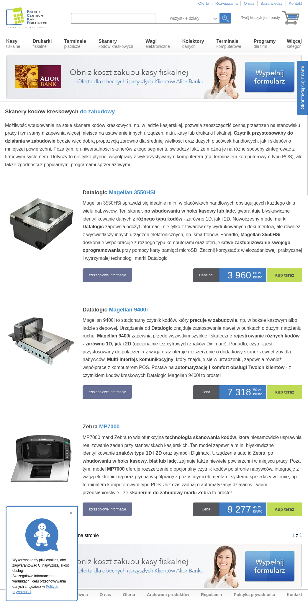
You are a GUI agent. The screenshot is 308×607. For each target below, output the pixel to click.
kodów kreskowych (116, 44)
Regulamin (211, 594)
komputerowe (229, 44)
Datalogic (119, 192)
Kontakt (295, 3)
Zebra (101, 426)
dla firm (265, 44)
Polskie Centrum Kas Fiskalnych (27, 17)
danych (193, 44)
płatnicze (75, 44)
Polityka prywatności (254, 594)
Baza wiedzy (272, 3)
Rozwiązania (226, 3)
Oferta (203, 3)
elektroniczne (157, 44)
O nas (249, 3)
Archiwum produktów (168, 594)
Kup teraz (284, 275)
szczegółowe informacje (107, 275)
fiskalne (13, 44)
